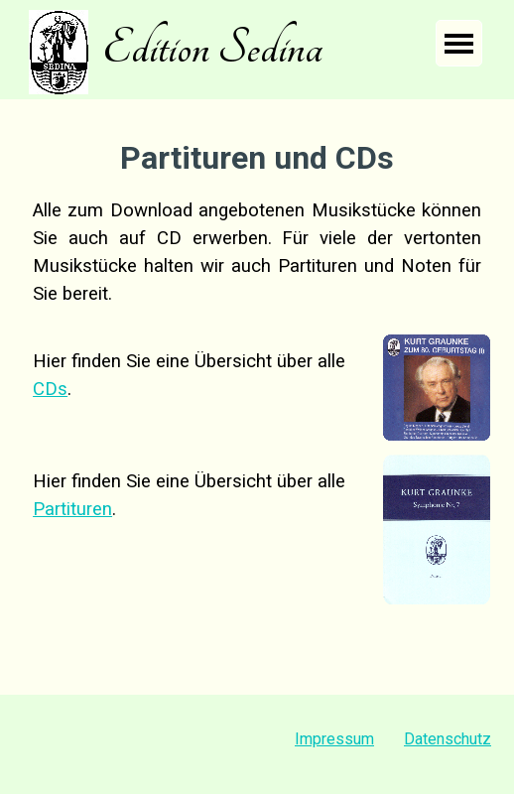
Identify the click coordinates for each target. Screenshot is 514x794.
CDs (50, 389)
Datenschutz (447, 738)
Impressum (334, 738)
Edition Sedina (212, 47)
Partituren (72, 509)
